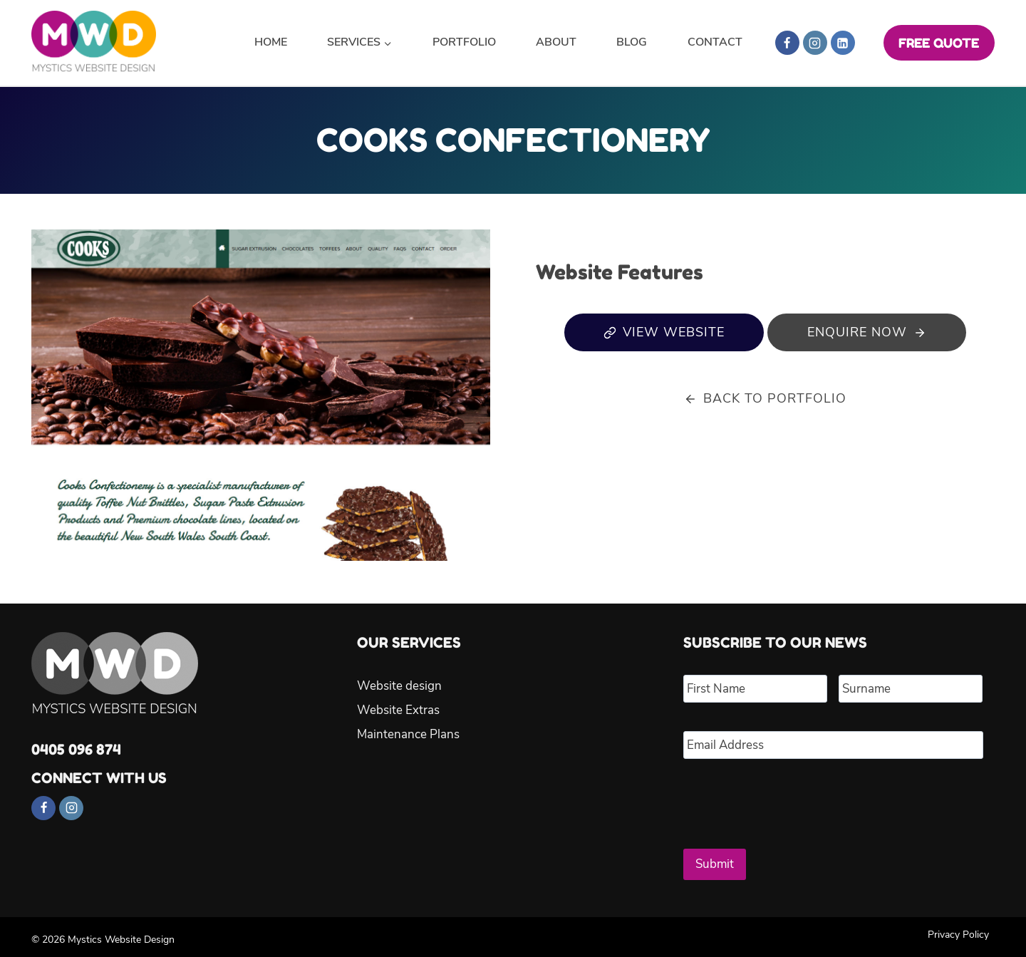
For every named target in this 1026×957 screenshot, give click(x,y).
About (556, 42)
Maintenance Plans (408, 735)
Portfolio (464, 42)
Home (270, 42)
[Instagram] (815, 43)
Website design (399, 686)
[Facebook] (787, 43)
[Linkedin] (843, 43)
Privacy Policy (958, 928)
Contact (715, 42)
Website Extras (398, 711)
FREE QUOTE (938, 43)
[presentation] (791, 798)
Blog (631, 42)
